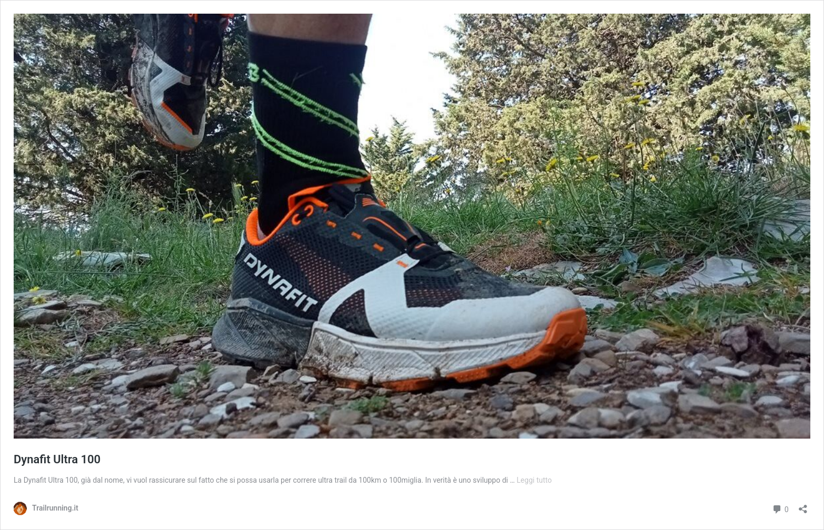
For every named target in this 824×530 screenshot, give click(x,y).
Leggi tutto (534, 480)
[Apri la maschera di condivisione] (803, 505)
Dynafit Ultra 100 (57, 459)
